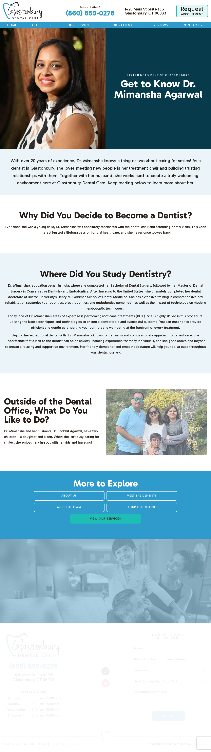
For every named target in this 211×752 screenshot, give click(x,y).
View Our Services (105, 518)
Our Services (82, 25)
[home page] (23, 10)
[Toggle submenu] (51, 25)
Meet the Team (69, 507)
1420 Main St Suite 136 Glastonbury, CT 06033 (145, 11)
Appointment (192, 10)
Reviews (160, 25)
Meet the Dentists (142, 495)
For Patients (125, 25)
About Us (42, 25)
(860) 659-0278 (90, 11)
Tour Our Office (142, 507)
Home (12, 25)
